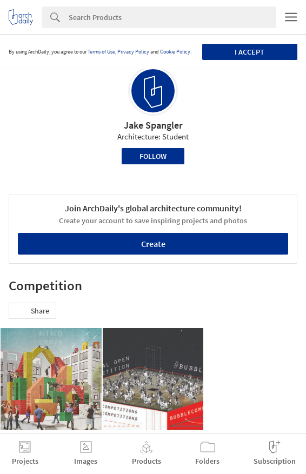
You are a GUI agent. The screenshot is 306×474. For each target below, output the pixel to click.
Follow (153, 156)
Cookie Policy (175, 51)
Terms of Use (101, 51)
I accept (249, 52)
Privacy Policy (133, 51)
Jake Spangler (153, 125)
